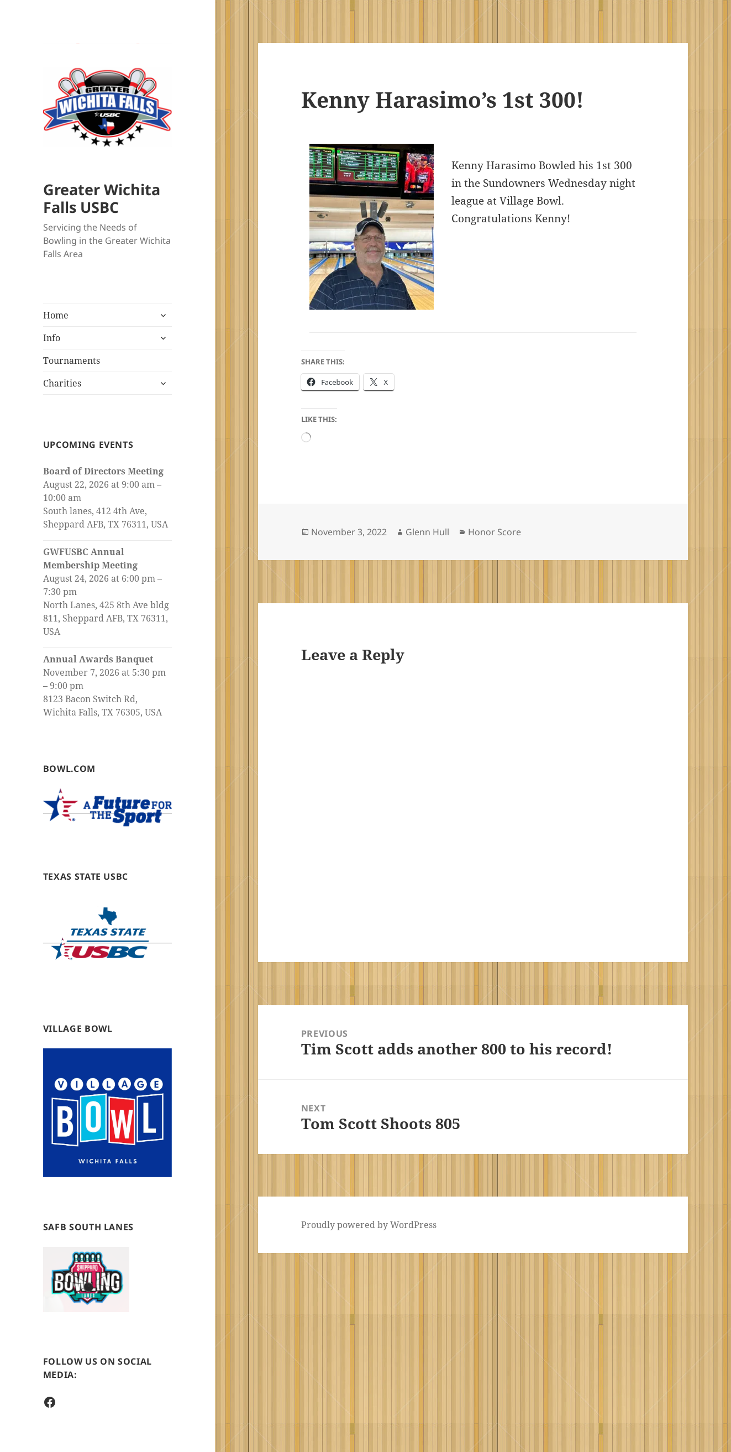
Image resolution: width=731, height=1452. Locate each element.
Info (51, 338)
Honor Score (494, 532)
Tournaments (71, 360)
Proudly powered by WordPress (369, 1225)
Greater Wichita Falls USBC (101, 198)
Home (56, 315)
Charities (62, 383)
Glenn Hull (427, 532)
